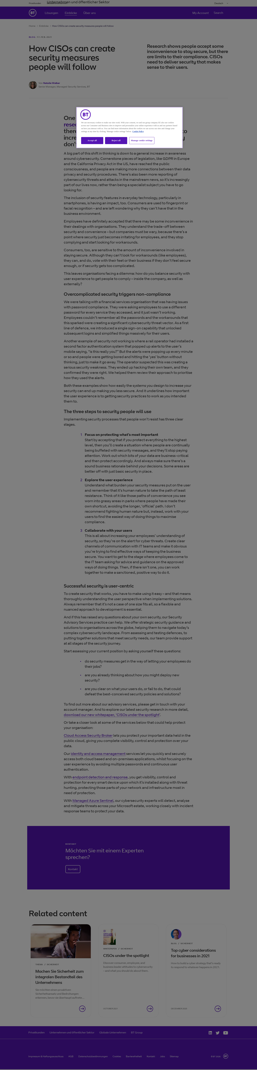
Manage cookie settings (142, 140)
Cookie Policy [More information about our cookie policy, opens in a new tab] (138, 131)
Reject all (116, 140)
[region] (129, 127)
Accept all (92, 140)
